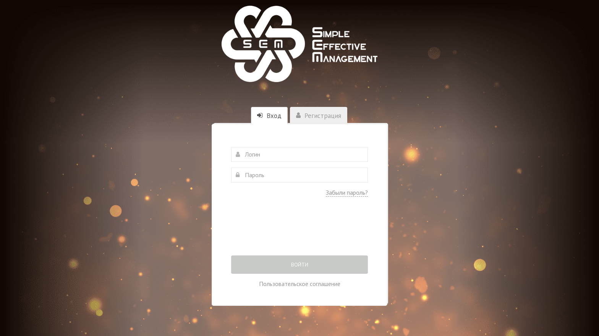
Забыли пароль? (347, 192)
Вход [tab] (269, 115)
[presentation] (299, 231)
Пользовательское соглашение (299, 284)
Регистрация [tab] (318, 115)
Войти (299, 264)
